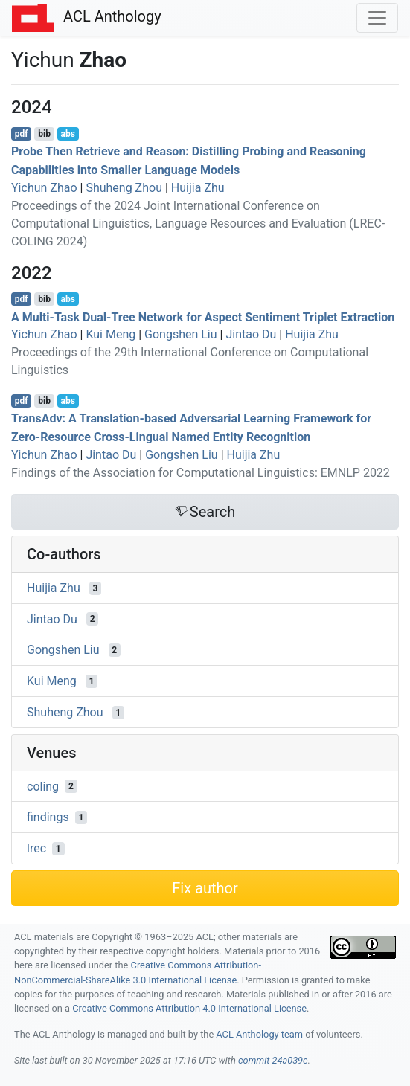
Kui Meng (110, 334)
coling (43, 786)
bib (44, 134)
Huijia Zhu (198, 188)
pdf (21, 134)
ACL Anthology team (259, 1034)
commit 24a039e (273, 1060)
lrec (36, 848)
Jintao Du (250, 334)
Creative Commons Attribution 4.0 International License (189, 1008)
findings (48, 817)
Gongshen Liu (180, 334)
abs (67, 134)
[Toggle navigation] (377, 18)
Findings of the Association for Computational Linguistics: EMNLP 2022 (200, 473)
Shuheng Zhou (124, 188)
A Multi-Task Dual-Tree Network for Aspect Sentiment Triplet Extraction (202, 316)
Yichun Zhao (44, 188)
